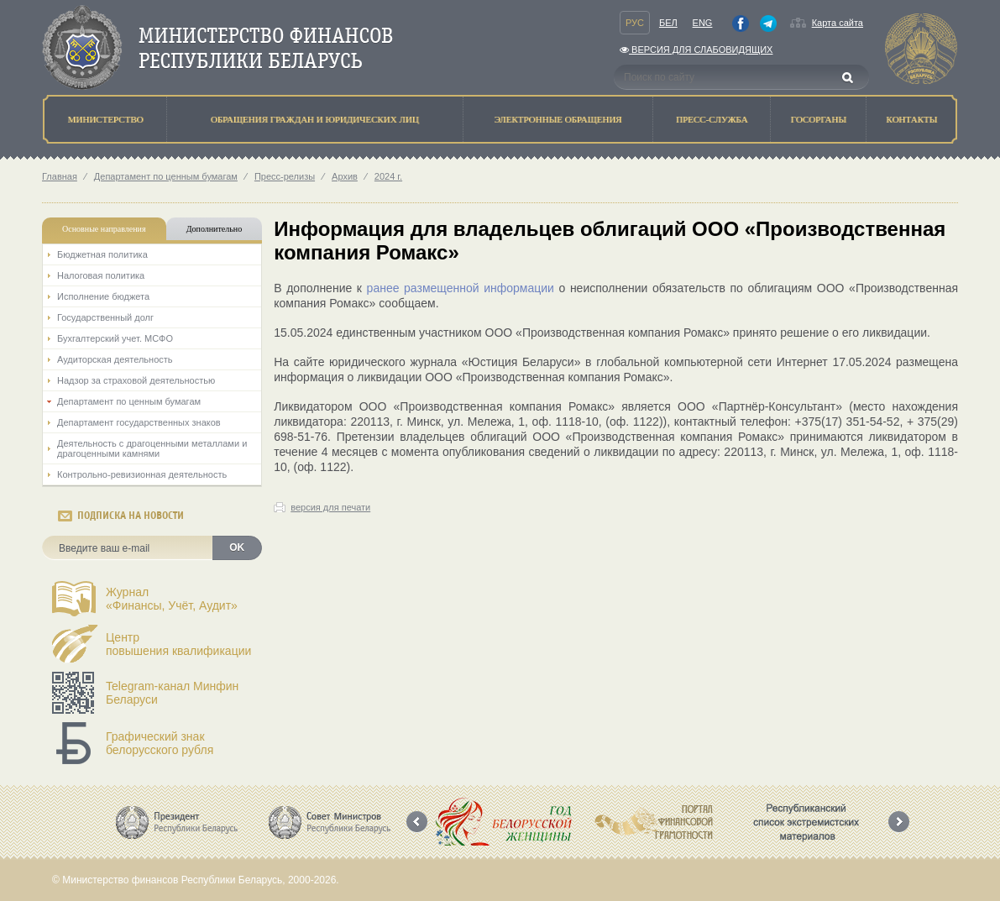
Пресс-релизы (284, 176)
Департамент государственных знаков (139, 422)
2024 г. (388, 176)
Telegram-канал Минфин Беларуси (172, 692)
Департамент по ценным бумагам (166, 176)
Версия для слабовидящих (696, 50)
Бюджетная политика (102, 254)
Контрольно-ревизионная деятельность (142, 474)
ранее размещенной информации (460, 288)
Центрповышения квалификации (178, 644)
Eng (703, 23)
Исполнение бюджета (103, 296)
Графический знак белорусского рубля (159, 743)
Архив (345, 176)
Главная (59, 176)
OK (236, 547)
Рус (635, 23)
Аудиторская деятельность (115, 359)
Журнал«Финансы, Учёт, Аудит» (172, 598)
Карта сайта (837, 23)
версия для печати (330, 507)
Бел (668, 23)
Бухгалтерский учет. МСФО (115, 338)
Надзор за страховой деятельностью (136, 380)
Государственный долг (105, 317)
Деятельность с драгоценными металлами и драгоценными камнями (152, 448)
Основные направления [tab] (104, 228)
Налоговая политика (100, 275)
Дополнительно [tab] (214, 228)
